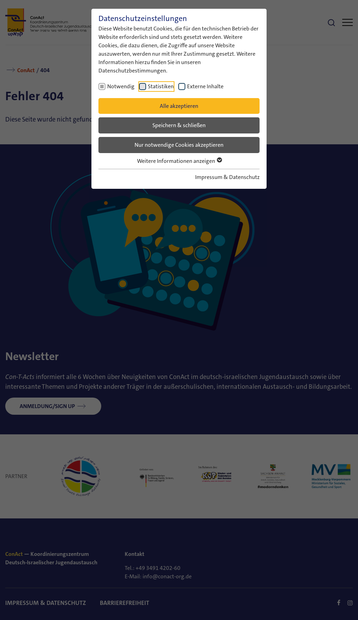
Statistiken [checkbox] (161, 86)
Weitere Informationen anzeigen (179, 161)
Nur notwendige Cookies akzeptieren (179, 145)
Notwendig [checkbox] (121, 86)
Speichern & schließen (179, 125)
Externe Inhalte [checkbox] (205, 86)
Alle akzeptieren (179, 106)
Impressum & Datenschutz (227, 177)
